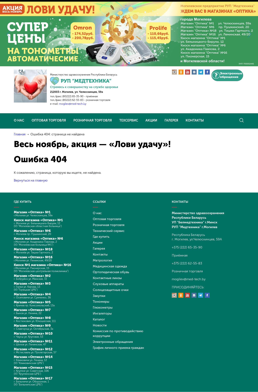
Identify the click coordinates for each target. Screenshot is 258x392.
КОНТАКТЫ (195, 120)
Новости (100, 322)
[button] (129, 63)
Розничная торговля (109, 224)
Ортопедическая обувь (111, 270)
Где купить (101, 236)
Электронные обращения (113, 339)
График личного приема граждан (119, 344)
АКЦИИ (151, 120)
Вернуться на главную (31, 180)
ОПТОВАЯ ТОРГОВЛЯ (49, 120)
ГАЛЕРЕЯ (171, 120)
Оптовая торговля (107, 219)
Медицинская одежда (110, 265)
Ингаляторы (102, 311)
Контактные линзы (107, 276)
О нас (97, 213)
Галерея (99, 247)
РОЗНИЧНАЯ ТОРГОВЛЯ (92, 120)
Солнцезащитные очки (111, 288)
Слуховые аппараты (108, 282)
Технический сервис (109, 230)
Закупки (99, 294)
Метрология (102, 259)
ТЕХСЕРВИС (128, 120)
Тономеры (101, 299)
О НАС (19, 120)
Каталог (99, 317)
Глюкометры (103, 305)
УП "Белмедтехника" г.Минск (194, 222)
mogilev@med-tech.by (72, 103)
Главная (20, 134)
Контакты (100, 253)
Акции (98, 242)
